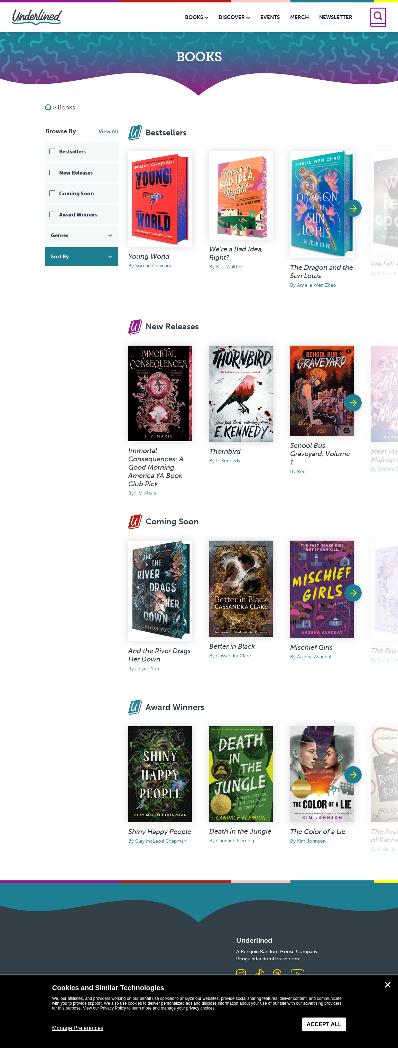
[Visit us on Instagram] (241, 974)
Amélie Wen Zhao (316, 285)
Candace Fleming (235, 841)
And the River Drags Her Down (159, 655)
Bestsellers (72, 152)
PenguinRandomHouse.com (267, 959)
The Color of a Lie (317, 831)
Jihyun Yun (147, 669)
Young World (148, 256)
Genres (82, 235)
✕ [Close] (387, 985)
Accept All (324, 1024)
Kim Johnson (311, 841)
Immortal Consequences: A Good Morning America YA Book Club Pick (156, 467)
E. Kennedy (228, 461)
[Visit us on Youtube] (297, 974)
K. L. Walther (229, 267)
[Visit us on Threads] (277, 974)
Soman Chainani (153, 266)
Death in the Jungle (240, 831)
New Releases (76, 173)
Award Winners (78, 215)
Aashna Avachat (314, 657)
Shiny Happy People (159, 831)
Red (301, 471)
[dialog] (199, 1011)
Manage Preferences (78, 1028)
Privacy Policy (113, 1008)
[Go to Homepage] (49, 107)
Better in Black (232, 646)
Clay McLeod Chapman (160, 841)
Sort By (82, 257)
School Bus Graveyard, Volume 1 (320, 453)
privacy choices (200, 1008)
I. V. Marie (145, 493)
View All (108, 131)
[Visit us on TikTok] (259, 974)
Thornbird (225, 451)
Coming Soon (76, 193)
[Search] (378, 17)
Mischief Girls (311, 647)
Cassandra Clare (233, 656)
